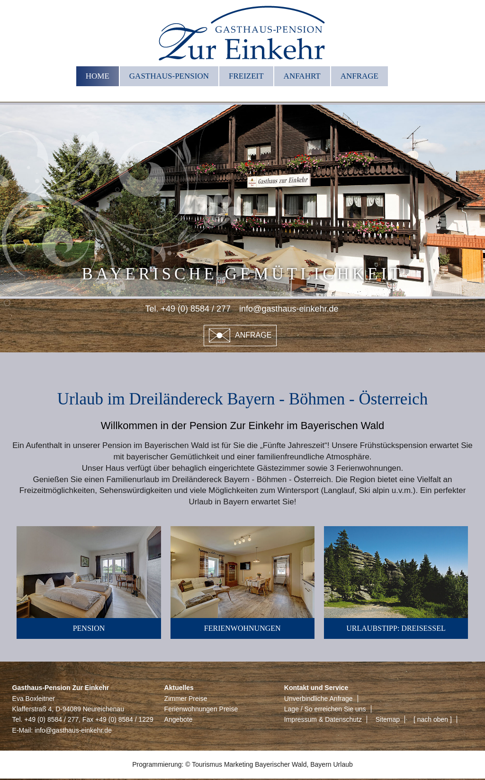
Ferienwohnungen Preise (201, 709)
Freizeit (246, 76)
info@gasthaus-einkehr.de (73, 730)
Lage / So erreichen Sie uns (325, 709)
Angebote (178, 719)
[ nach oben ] (432, 719)
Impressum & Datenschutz (323, 719)
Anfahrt (302, 76)
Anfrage (359, 76)
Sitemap (388, 719)
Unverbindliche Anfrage (318, 698)
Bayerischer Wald (280, 764)
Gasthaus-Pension (169, 76)
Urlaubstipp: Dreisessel (395, 628)
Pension (89, 628)
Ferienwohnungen (242, 628)
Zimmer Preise (185, 698)
